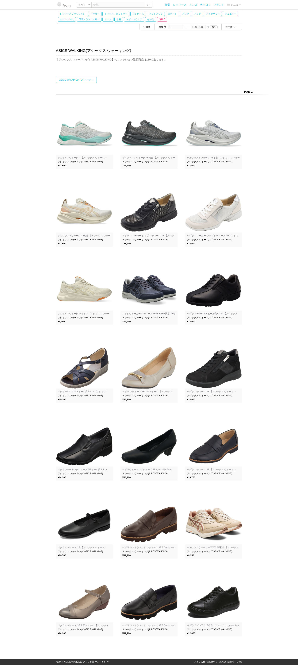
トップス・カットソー (116, 14)
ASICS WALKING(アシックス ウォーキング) (86, 662)
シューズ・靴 (67, 19)
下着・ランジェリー (89, 19)
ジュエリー (230, 14)
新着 (167, 4)
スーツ (108, 19)
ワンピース (138, 14)
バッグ (197, 14)
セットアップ (156, 14)
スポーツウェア (134, 19)
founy (58, 662)
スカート (172, 14)
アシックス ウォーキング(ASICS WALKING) (80, 161)
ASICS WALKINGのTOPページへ (76, 80)
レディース (179, 4)
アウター (94, 14)
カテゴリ (205, 4)
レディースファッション (72, 14)
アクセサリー (213, 14)
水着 (119, 19)
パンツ (185, 14)
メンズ (193, 4)
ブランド (219, 4)
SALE (162, 19)
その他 (150, 19)
